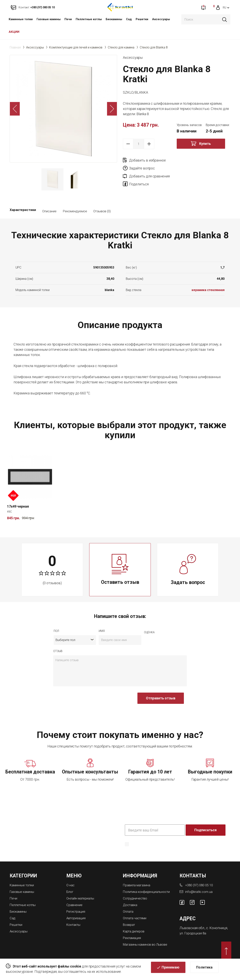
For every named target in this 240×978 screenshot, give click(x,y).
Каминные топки (21, 19)
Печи (68, 19)
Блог (70, 891)
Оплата (128, 914)
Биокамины (114, 19)
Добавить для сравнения (149, 168)
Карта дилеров (135, 933)
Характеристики (23, 211)
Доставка (131, 908)
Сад (129, 19)
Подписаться (206, 830)
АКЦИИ (14, 32)
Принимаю (170, 969)
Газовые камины (49, 19)
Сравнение (75, 904)
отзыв (58, 651)
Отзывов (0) (102, 211)
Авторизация (76, 917)
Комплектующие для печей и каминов (75, 47)
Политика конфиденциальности (148, 850)
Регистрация (76, 911)
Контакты (74, 923)
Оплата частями (135, 920)
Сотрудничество (136, 901)
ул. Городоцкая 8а (194, 932)
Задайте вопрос (196, 160)
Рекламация (133, 940)
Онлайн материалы (81, 898)
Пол (56, 630)
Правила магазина (138, 885)
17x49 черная (18, 506)
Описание (49, 211)
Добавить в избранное (147, 160)
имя (102, 630)
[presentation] (82, 700)
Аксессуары (161, 19)
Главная (15, 47)
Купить (205, 144)
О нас (70, 885)
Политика (204, 969)
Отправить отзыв (160, 698)
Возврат (129, 927)
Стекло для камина (121, 47)
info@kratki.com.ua (199, 891)
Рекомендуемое (75, 211)
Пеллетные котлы (89, 19)
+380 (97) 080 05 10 (200, 885)
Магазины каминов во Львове (147, 946)
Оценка (149, 632)
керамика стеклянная (208, 290)
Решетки (142, 19)
